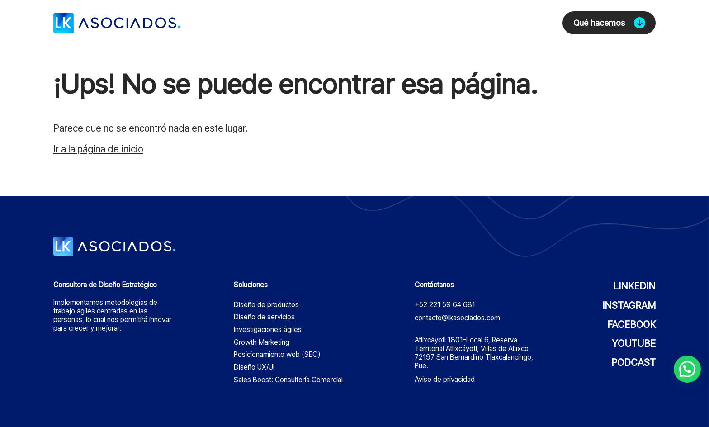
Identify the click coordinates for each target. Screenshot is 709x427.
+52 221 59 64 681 (445, 304)
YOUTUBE (634, 343)
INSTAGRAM (629, 305)
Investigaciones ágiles (268, 329)
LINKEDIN (634, 286)
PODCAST (633, 362)
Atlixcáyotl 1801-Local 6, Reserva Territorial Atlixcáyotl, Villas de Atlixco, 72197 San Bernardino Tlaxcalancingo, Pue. (474, 353)
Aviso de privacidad (445, 379)
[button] (687, 369)
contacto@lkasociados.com (457, 317)
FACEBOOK (631, 324)
